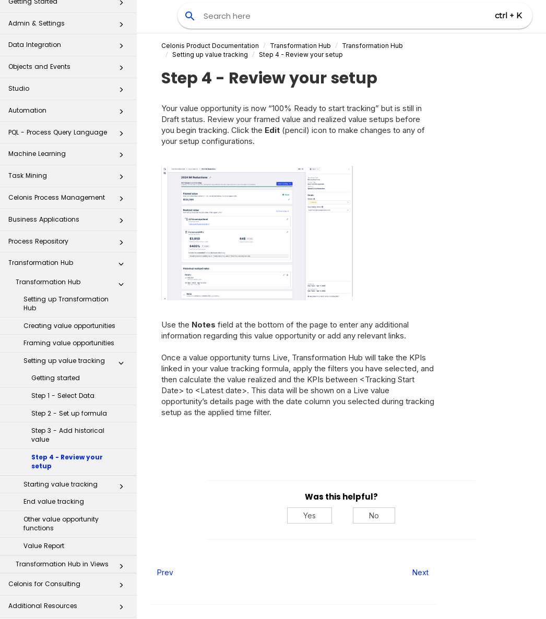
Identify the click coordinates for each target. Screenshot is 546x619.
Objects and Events (68, 61)
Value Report (43, 536)
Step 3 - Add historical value (67, 426)
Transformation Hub (68, 257)
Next (420, 572)
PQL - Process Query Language (68, 126)
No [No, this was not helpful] (374, 515)
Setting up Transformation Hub (66, 295)
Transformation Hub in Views (72, 557)
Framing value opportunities (68, 334)
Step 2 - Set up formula (69, 404)
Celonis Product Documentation (210, 46)
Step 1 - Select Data (62, 386)
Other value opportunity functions (61, 515)
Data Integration (68, 39)
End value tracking (53, 492)
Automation (68, 104)
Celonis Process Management (68, 192)
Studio (68, 83)
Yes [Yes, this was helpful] (309, 515)
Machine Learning (68, 148)
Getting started (55, 369)
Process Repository (68, 235)
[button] (121, 17)
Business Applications (68, 213)
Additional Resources (68, 600)
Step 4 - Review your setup (67, 453)
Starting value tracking (76, 477)
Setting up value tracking (76, 354)
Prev (165, 572)
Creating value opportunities (69, 316)
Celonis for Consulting (68, 578)
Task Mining (68, 170)
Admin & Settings (68, 17)
